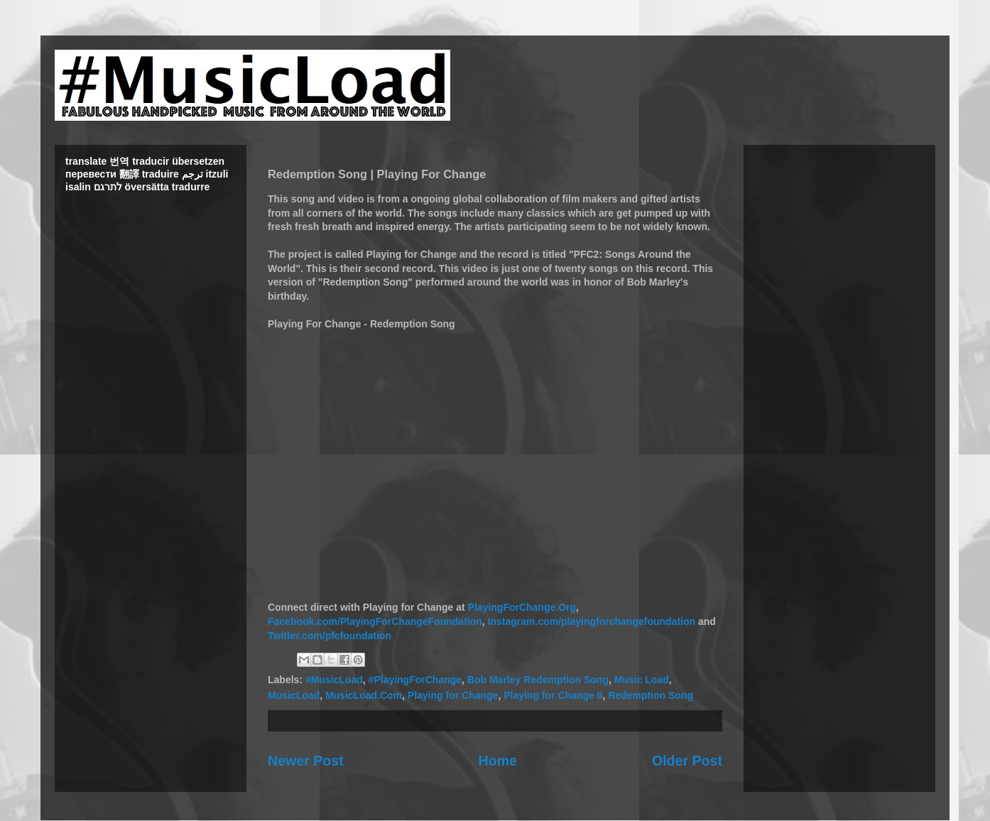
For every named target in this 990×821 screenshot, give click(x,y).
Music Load (641, 679)
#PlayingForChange (415, 679)
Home (498, 760)
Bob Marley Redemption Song (538, 679)
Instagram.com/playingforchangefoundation (591, 621)
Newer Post (306, 760)
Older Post (687, 760)
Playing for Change (453, 695)
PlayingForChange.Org (522, 607)
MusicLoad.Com (363, 695)
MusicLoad (294, 695)
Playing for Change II (553, 695)
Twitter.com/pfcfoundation (329, 635)
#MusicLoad (334, 679)
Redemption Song (650, 695)
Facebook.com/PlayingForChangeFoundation (375, 621)
